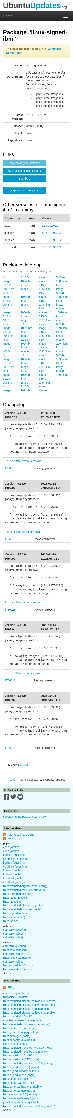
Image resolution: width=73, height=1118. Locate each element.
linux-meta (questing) (16, 897)
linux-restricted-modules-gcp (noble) (25, 1051)
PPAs (10, 987)
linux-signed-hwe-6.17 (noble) (21, 1059)
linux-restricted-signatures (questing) (25, 886)
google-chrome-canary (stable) (21, 1102)
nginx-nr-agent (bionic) (16, 993)
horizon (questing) (14, 854)
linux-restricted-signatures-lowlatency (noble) (30, 1004)
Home (7, 16)
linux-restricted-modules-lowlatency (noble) (29, 1106)
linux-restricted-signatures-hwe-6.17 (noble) (29, 1012)
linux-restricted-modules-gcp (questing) (26, 1024)
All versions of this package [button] (24, 170)
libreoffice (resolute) (15, 997)
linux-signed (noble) (15, 913)
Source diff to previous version (23, 461)
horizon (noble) (12, 870)
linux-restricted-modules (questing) (24, 889)
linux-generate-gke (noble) (19, 1039)
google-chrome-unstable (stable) (22, 1020)
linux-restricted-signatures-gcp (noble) (26, 1008)
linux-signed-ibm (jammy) (18, 965)
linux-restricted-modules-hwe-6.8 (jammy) (28, 1063)
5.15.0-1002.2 (50, 225)
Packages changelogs (20, 834)
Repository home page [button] (24, 190)
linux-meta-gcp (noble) (16, 1078)
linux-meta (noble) (14, 917)
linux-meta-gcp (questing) (18, 1028)
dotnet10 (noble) (13, 933)
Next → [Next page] (27, 765)
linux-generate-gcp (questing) (21, 1032)
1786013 (10, 468)
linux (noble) (10, 921)
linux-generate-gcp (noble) (19, 1090)
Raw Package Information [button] (24, 163)
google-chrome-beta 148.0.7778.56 (24, 816)
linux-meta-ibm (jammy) (17, 969)
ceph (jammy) (11, 847)
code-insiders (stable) (16, 1043)
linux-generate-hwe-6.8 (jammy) (22, 1098)
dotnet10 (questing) (15, 929)
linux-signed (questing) (17, 893)
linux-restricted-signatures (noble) (23, 905)
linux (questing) (12, 901)
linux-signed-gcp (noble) (17, 1055)
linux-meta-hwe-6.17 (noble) (20, 1082)
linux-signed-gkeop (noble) (19, 1075)
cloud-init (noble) (13, 878)
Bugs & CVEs (15, 838)
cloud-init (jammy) (14, 882)
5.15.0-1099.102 (52, 232)
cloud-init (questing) (15, 858)
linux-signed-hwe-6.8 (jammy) (21, 1067)
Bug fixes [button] (24, 178)
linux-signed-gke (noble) (17, 1016)
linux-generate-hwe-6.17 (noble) (22, 1086)
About (11, 779)
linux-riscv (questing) (15, 949)
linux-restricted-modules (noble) (22, 909)
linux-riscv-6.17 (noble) (17, 957)
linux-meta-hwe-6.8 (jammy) (20, 1094)
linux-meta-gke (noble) (16, 1036)
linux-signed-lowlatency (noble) (21, 1071)
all (10, 973)
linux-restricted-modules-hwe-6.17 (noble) (28, 1047)
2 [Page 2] (21, 765)
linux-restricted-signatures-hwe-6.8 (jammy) (29, 1000)
